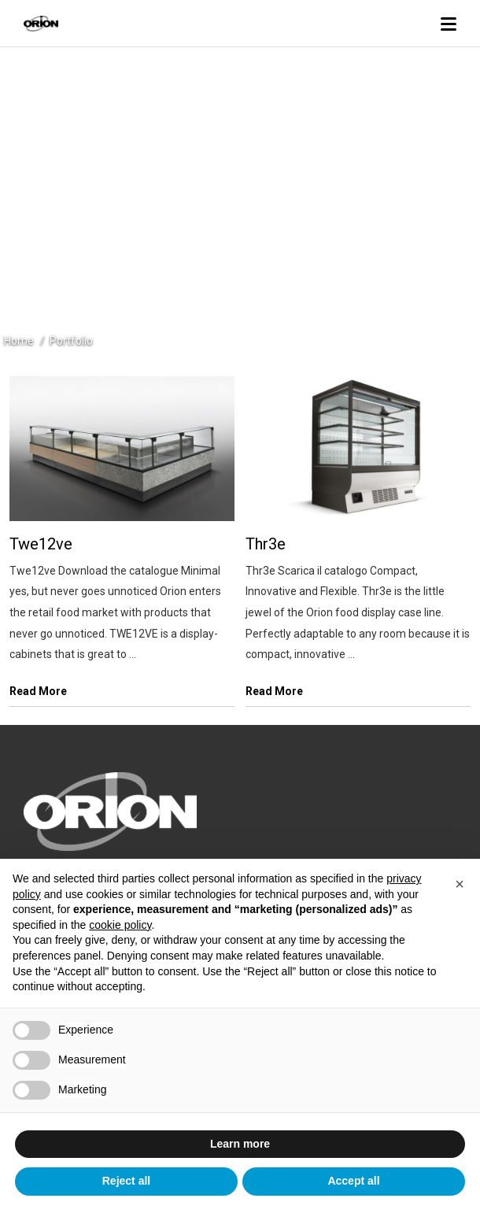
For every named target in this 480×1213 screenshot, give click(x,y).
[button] (459, 884)
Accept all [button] (353, 1180)
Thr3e (266, 543)
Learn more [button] (240, 1143)
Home (19, 341)
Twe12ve (40, 543)
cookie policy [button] (120, 925)
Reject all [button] (126, 1180)
